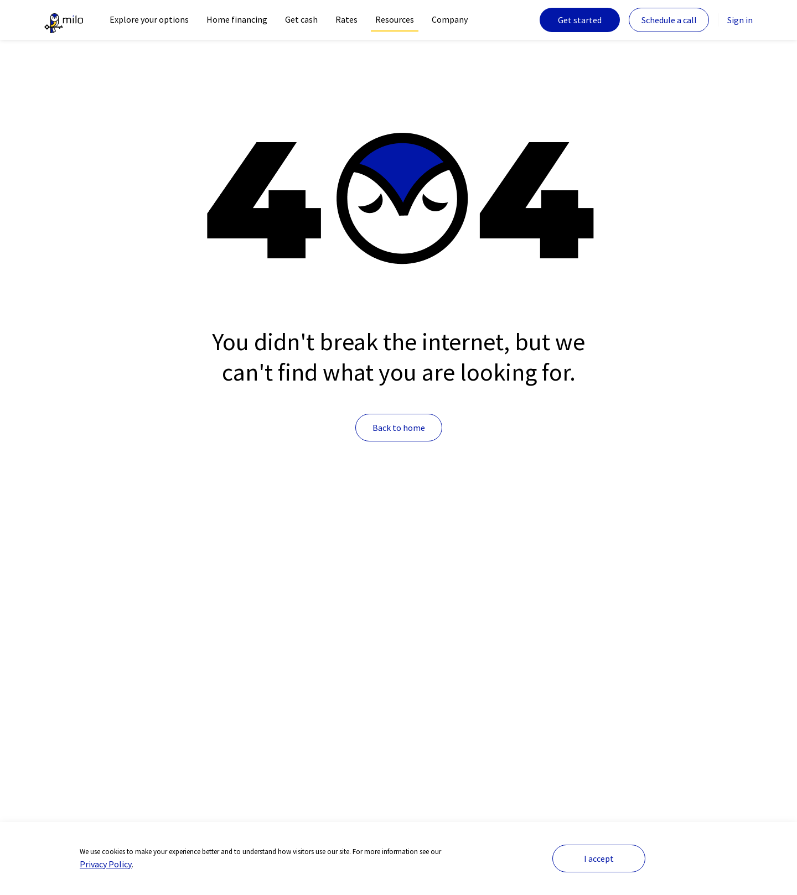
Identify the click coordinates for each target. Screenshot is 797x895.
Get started (580, 19)
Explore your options (149, 19)
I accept (599, 858)
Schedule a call (669, 19)
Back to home (398, 427)
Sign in (740, 19)
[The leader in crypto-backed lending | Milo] (63, 20)
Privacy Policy (106, 864)
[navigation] (149, 20)
